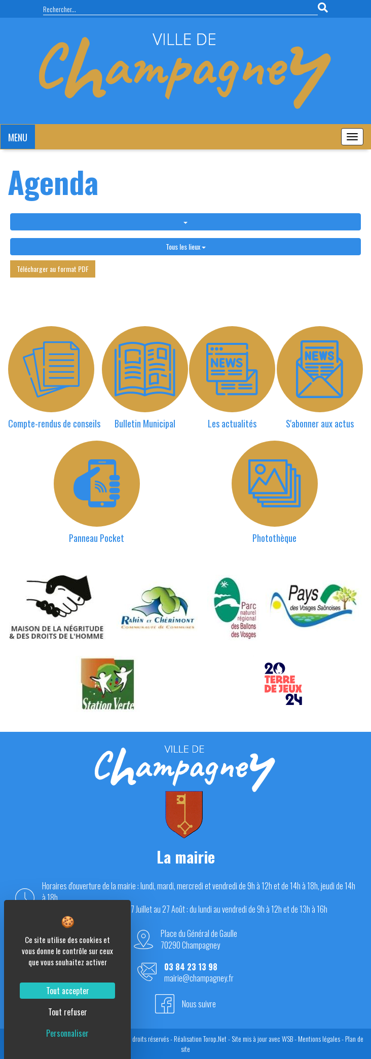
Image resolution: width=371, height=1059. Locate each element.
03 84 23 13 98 (190, 967)
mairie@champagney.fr (199, 978)
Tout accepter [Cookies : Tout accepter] (67, 991)
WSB (287, 1038)
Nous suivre (199, 1004)
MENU (17, 137)
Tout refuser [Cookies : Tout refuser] (67, 1012)
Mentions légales (319, 1038)
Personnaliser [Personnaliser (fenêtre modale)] (67, 1033)
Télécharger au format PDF (53, 268)
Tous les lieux (186, 246)
